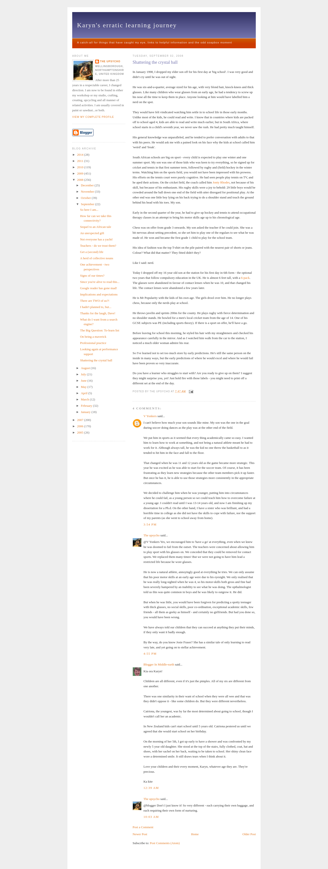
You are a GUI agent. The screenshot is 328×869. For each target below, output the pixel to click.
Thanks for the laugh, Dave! (97, 313)
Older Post (249, 834)
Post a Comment (143, 827)
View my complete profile (93, 117)
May (84, 387)
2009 (80, 173)
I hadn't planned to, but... (95, 307)
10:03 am (151, 817)
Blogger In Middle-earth (158, 664)
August (86, 368)
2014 (80, 154)
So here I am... (89, 209)
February (87, 405)
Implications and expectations (98, 294)
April (84, 393)
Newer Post (140, 834)
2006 (80, 426)
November (88, 191)
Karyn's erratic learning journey (127, 25)
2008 (80, 180)
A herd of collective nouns (96, 258)
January (86, 412)
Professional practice (93, 343)
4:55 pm (150, 653)
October (86, 198)
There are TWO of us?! (94, 300)
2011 (80, 161)
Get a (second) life (91, 252)
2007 (80, 420)
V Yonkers (150, 416)
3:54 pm (150, 524)
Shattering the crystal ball (155, 62)
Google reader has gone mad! (98, 288)
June (84, 380)
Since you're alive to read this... (99, 282)
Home (195, 834)
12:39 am (151, 788)
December (88, 185)
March (85, 399)
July (84, 374)
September (88, 204)
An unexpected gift (92, 233)
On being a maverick (93, 336)
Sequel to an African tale (95, 227)
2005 (80, 432)
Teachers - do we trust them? (98, 245)
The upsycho (151, 535)
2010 (80, 167)
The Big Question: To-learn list (99, 330)
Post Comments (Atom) (165, 843)
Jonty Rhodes (221, 182)
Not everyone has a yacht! (96, 239)
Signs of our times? (92, 275)
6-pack (245, 278)
